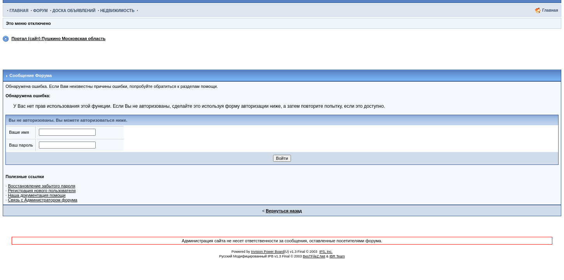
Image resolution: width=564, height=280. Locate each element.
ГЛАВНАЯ (18, 11)
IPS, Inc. (326, 252)
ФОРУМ (40, 11)
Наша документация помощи (36, 195)
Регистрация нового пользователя (41, 190)
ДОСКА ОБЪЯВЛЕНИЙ (74, 11)
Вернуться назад (284, 210)
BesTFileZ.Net (314, 256)
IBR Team (337, 256)
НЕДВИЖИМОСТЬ (117, 11)
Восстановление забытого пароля (41, 186)
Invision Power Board (267, 252)
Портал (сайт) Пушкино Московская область (58, 38)
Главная (550, 10)
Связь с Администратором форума (42, 200)
